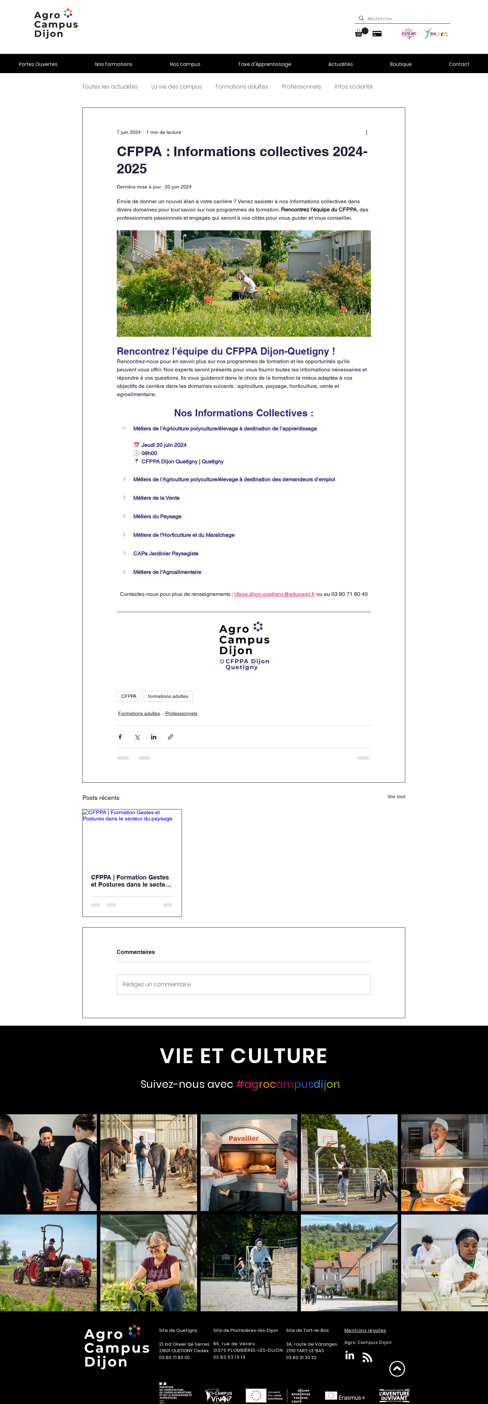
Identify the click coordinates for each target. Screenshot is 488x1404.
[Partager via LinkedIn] (153, 737)
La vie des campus (176, 87)
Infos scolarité (354, 87)
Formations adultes (242, 87)
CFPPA (128, 696)
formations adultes (168, 696)
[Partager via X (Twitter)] (137, 737)
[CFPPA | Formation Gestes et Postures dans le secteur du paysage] (132, 837)
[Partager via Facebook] (120, 737)
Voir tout (396, 796)
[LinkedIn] (349, 1355)
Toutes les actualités (110, 87)
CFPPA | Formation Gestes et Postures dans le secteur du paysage (131, 881)
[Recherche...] (402, 19)
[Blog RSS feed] (367, 1358)
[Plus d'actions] (367, 132)
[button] (361, 32)
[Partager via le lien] (170, 737)
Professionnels (301, 87)
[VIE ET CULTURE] (244, 1056)
